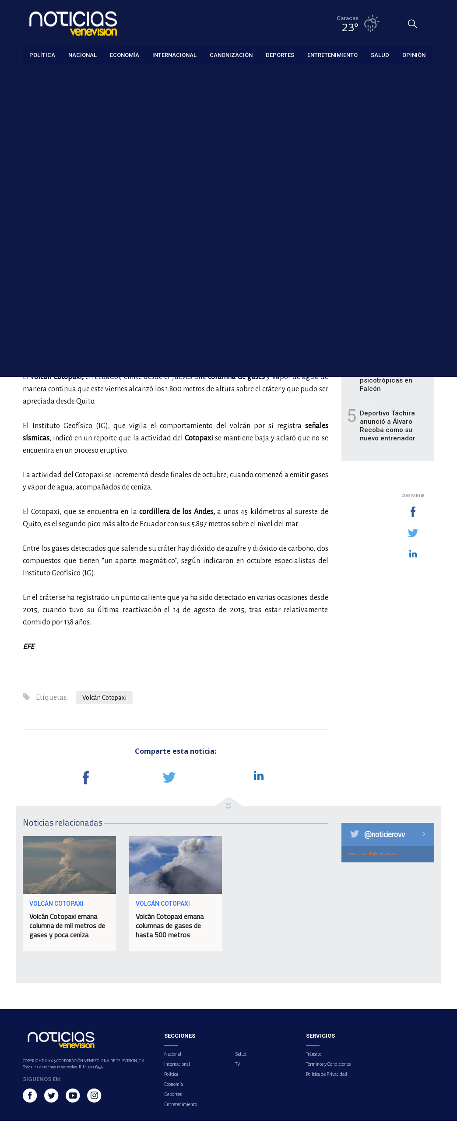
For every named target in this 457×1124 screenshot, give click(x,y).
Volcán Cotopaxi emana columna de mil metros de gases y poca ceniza (67, 928)
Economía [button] (124, 54)
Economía (173, 1087)
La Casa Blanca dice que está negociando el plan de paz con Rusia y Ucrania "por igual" (393, 226)
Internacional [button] (174, 54)
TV (237, 1067)
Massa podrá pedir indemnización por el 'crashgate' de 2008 (392, 325)
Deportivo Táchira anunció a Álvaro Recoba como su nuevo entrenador (387, 428)
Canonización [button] (231, 54)
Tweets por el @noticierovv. (372, 856)
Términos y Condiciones (328, 1067)
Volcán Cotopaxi (104, 700)
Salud (240, 1057)
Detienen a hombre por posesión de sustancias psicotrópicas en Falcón (389, 375)
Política (171, 1077)
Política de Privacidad (326, 1077)
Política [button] (42, 54)
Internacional (39, 75)
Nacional (172, 1057)
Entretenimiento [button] (332, 54)
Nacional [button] (82, 54)
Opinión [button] (413, 54)
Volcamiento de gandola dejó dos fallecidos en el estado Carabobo (387, 280)
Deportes (173, 1097)
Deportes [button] (280, 54)
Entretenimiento (180, 1107)
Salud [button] (380, 54)
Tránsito (313, 1057)
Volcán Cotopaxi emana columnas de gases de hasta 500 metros (170, 928)
